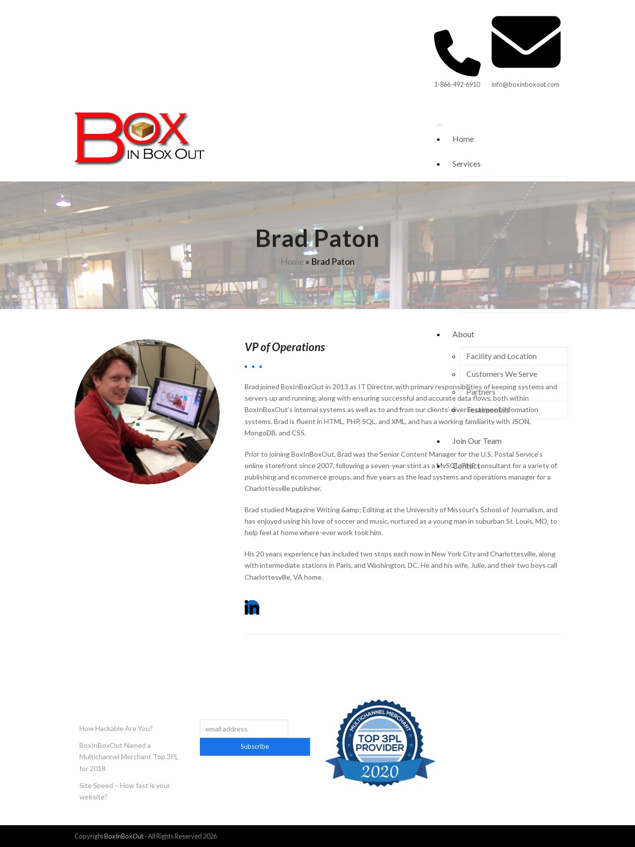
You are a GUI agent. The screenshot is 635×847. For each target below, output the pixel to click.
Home (292, 261)
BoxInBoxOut (123, 836)
